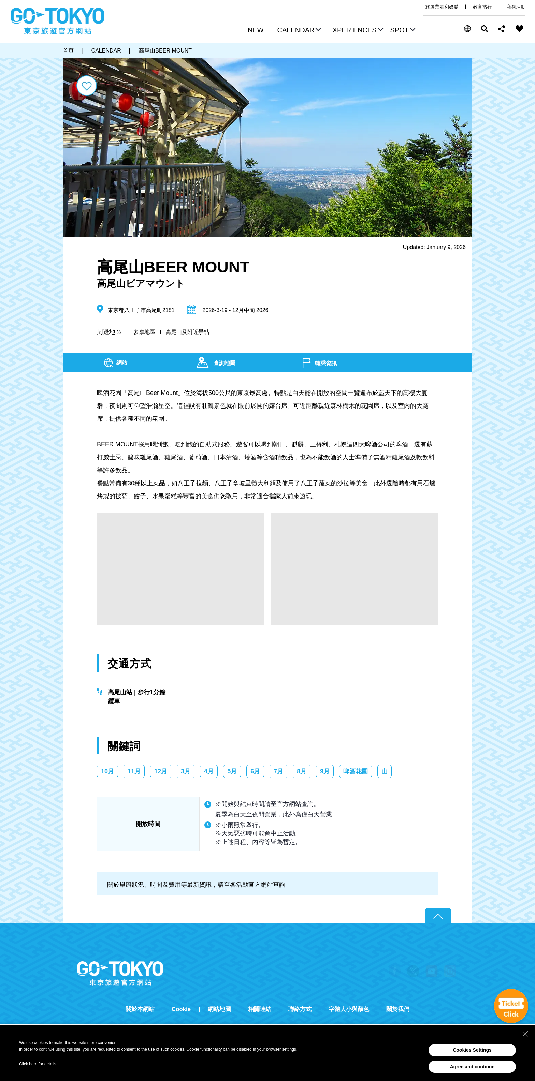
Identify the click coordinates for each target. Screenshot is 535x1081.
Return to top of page (438, 915)
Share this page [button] (501, 28)
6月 (255, 771)
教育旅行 (482, 7)
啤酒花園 (355, 771)
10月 (107, 771)
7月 (278, 771)
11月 (134, 771)
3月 (185, 771)
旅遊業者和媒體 (442, 7)
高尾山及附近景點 (187, 332)
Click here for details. (38, 1064)
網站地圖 (219, 1009)
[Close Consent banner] (525, 1033)
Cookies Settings (472, 1050)
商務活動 (515, 7)
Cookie (181, 1009)
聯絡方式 (300, 1009)
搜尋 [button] (484, 28)
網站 (121, 363)
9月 (325, 771)
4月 (209, 771)
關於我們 (397, 1009)
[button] (298, 30)
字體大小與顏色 (349, 1009)
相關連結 (259, 1009)
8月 (301, 771)
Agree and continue (472, 1066)
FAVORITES (520, 28)
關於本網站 (140, 1009)
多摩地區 (144, 332)
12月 (160, 771)
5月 (232, 771)
